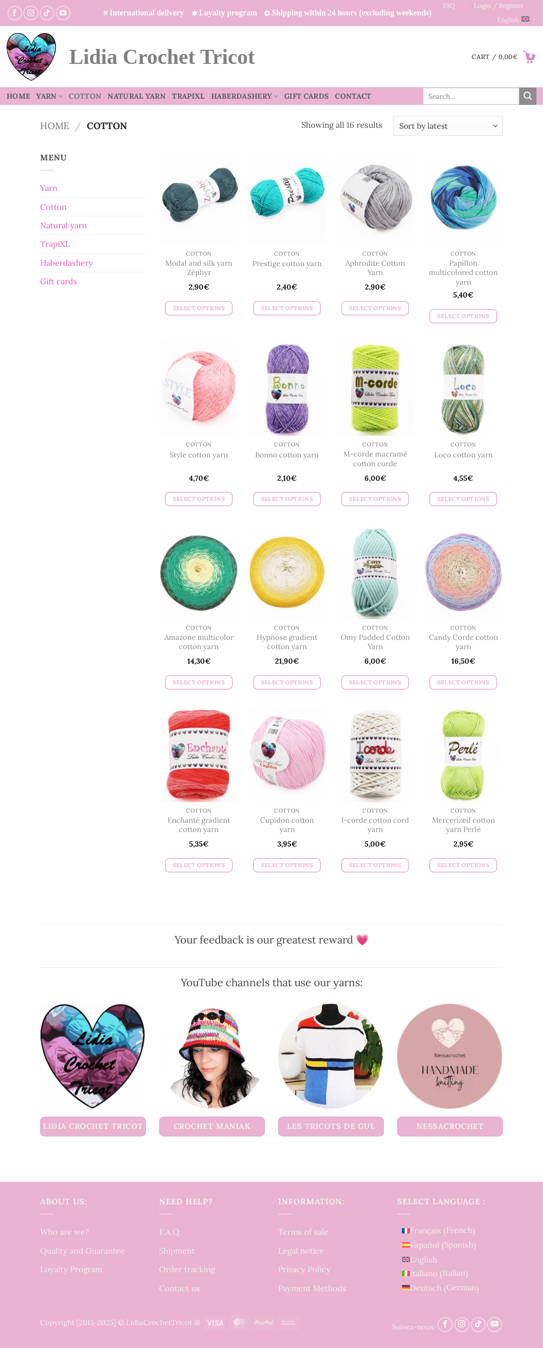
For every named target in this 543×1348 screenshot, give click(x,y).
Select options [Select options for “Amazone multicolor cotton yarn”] (199, 682)
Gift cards (306, 96)
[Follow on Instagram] (30, 13)
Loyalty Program (71, 1269)
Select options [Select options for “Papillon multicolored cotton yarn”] (463, 316)
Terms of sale (303, 1231)
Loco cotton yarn (463, 455)
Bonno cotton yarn (287, 455)
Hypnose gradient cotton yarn (287, 642)
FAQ (449, 5)
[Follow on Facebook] (14, 13)
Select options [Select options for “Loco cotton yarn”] (463, 499)
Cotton (85, 96)
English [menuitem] (423, 1259)
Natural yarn (137, 96)
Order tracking (187, 1269)
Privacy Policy (304, 1269)
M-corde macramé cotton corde (375, 458)
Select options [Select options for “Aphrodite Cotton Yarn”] (375, 308)
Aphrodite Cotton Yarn (375, 268)
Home (18, 96)
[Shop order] (448, 126)
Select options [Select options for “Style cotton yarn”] (199, 499)
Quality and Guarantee (82, 1250)
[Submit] (527, 96)
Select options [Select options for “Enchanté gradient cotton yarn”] (199, 865)
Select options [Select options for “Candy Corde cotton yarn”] (463, 682)
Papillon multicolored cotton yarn (463, 273)
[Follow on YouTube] (63, 13)
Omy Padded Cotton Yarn (375, 642)
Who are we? (64, 1231)
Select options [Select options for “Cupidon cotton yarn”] (287, 865)
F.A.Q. (170, 1231)
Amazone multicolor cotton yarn (199, 642)
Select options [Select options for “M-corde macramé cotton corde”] (375, 499)
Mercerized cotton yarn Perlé (463, 825)
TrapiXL (188, 96)
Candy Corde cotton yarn (463, 642)
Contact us (179, 1288)
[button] (504, 56)
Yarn (49, 96)
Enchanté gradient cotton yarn (198, 825)
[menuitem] (440, 1230)
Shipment (177, 1250)
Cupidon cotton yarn (287, 825)
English (516, 19)
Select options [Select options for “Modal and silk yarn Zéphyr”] (199, 308)
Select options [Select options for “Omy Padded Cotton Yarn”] (375, 682)
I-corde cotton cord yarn (375, 825)
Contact (353, 96)
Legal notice (301, 1250)
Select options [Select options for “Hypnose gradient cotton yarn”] (287, 682)
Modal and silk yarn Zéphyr (198, 268)
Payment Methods (312, 1288)
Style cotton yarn (199, 455)
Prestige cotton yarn (287, 263)
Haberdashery (245, 96)
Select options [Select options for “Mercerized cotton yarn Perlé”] (463, 865)
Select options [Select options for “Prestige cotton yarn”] (287, 308)
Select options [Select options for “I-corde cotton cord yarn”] (375, 865)
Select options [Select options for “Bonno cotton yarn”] (287, 499)
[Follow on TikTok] (47, 13)
